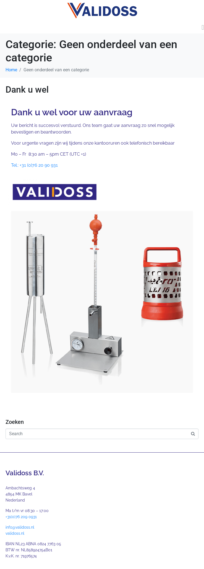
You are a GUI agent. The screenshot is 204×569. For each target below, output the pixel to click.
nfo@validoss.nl (20, 527)
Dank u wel (27, 89)
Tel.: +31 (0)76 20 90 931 (34, 165)
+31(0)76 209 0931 (21, 517)
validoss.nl (15, 533)
